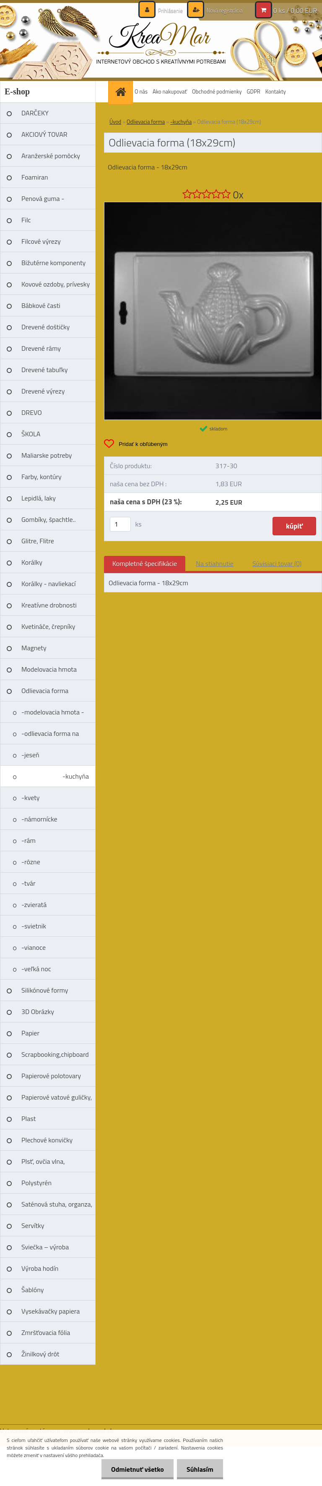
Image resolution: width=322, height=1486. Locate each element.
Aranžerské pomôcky (50, 156)
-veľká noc (36, 969)
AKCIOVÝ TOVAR (44, 134)
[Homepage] (122, 91)
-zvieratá (34, 904)
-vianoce (33, 947)
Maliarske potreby (46, 455)
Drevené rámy (41, 348)
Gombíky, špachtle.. (48, 519)
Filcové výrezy (41, 241)
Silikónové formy (44, 990)
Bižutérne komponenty (53, 263)
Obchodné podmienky (217, 91)
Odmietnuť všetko (135, 1469)
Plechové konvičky (47, 1140)
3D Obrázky (37, 1011)
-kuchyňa (75, 776)
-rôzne (30, 862)
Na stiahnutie (215, 563)
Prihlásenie (166, 10)
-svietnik (33, 926)
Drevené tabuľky (44, 370)
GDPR (253, 91)
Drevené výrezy (43, 391)
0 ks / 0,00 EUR (295, 10)
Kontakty (275, 91)
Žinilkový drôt (40, 1354)
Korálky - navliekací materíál (48, 586)
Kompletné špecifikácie (144, 563)
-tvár (28, 883)
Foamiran (34, 177)
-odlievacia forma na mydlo (50, 736)
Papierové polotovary (51, 1076)
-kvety (30, 798)
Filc (26, 220)
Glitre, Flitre (37, 541)
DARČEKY (35, 113)
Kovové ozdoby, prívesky (55, 284)
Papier (30, 1033)
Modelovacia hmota (49, 669)
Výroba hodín (39, 1268)
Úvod (115, 121)
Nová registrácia (222, 10)
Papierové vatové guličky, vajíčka (56, 1100)
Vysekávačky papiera (50, 1311)
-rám (28, 840)
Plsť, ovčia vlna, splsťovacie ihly (43, 1164)
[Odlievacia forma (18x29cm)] (213, 206)
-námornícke (39, 819)
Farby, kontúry (41, 477)
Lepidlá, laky (38, 498)
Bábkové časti (40, 305)
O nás (141, 91)
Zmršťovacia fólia (45, 1332)
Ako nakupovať (170, 91)
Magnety (34, 648)
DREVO (31, 412)
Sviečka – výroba (45, 1247)
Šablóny (32, 1290)
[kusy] (120, 524)
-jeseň (30, 755)
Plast (28, 1118)
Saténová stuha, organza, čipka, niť (56, 1207)
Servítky (32, 1225)
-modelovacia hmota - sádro (52, 715)
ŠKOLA (30, 434)
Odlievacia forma (44, 691)
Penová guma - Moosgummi (42, 201)
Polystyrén (36, 1183)
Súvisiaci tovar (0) (276, 563)
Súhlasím (199, 1469)
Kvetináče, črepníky (48, 626)
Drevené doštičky (45, 327)
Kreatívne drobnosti (49, 605)
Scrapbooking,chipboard (55, 1054)
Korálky (31, 562)
